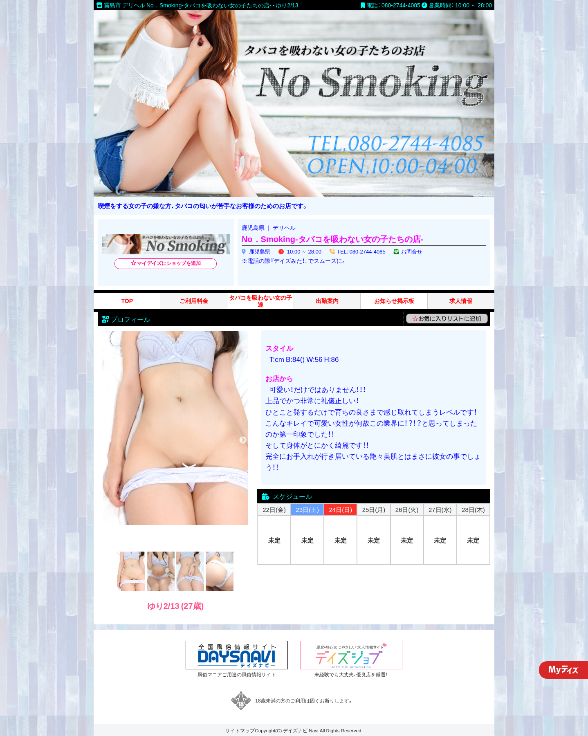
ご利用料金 (194, 300)
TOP (127, 300)
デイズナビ (295, 730)
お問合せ (411, 251)
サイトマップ (240, 730)
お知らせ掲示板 (394, 300)
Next (243, 440)
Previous (108, 440)
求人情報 (460, 300)
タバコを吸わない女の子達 (260, 301)
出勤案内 (327, 300)
